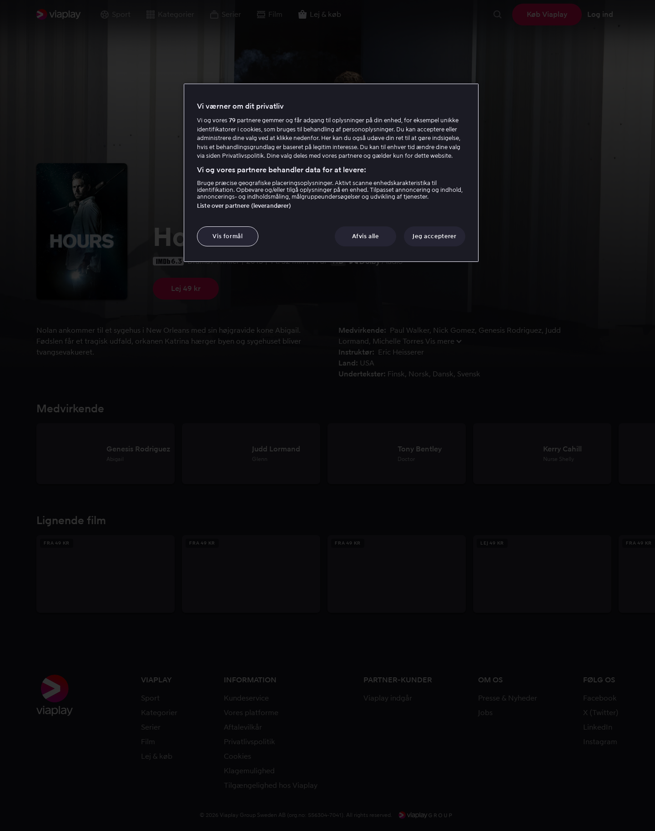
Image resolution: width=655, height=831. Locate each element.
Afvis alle (365, 236)
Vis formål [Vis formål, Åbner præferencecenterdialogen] (227, 236)
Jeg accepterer (434, 236)
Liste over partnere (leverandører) (244, 205)
